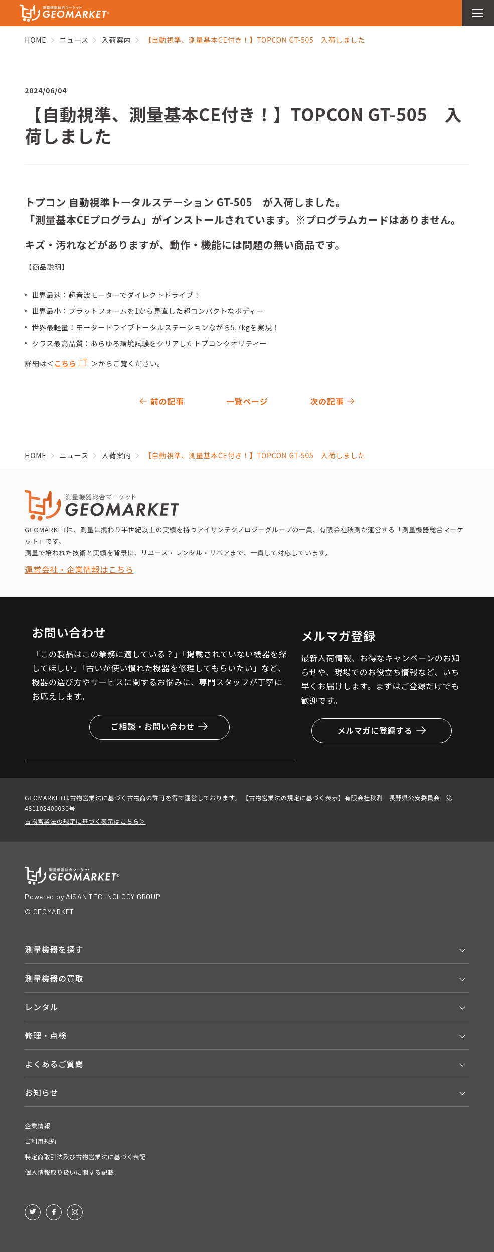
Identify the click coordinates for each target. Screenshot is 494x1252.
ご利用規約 (41, 1141)
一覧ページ (247, 401)
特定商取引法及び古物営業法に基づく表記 (85, 1156)
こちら (65, 363)
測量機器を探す (54, 949)
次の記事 (327, 401)
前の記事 (167, 401)
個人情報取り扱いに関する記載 (69, 1172)
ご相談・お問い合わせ (159, 726)
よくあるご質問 (54, 1064)
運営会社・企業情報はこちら (79, 569)
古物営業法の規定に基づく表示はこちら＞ (85, 821)
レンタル (41, 1007)
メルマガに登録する (381, 730)
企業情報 (37, 1125)
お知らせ (41, 1092)
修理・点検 (46, 1035)
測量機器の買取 (54, 978)
